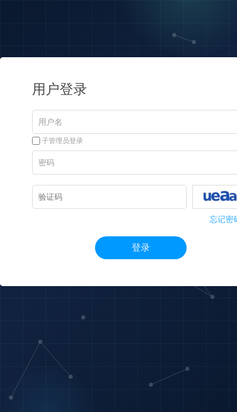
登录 (141, 247)
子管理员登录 (57, 141)
